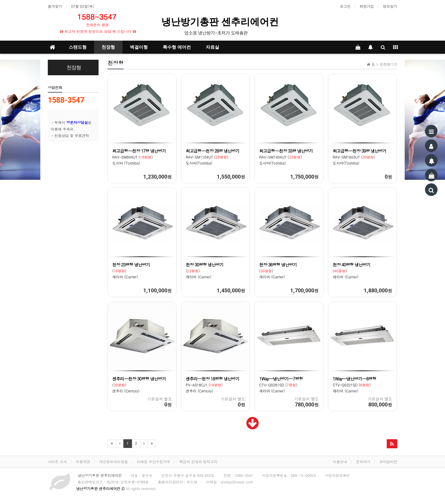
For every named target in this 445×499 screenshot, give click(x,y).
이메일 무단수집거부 (153, 461)
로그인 (345, 6)
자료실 (212, 47)
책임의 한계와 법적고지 (198, 461)
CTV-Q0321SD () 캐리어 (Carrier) (355, 384)
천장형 (108, 47)
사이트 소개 (57, 461)
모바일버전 (388, 461)
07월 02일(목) (82, 6)
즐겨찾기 (55, 6)
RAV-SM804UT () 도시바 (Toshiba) (139, 156)
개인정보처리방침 (113, 461)
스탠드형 (78, 47)
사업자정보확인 (337, 475)
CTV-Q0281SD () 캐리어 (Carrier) (281, 384)
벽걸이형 (139, 47)
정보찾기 (390, 6)
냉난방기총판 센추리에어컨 (221, 21)
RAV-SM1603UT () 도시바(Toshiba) (359, 156)
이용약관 (83, 461)
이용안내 (340, 461)
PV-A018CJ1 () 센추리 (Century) (213, 384)
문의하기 (363, 461)
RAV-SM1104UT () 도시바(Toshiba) (213, 156)
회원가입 (367, 6)
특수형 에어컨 (177, 47)
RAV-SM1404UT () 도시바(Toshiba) (286, 156)
